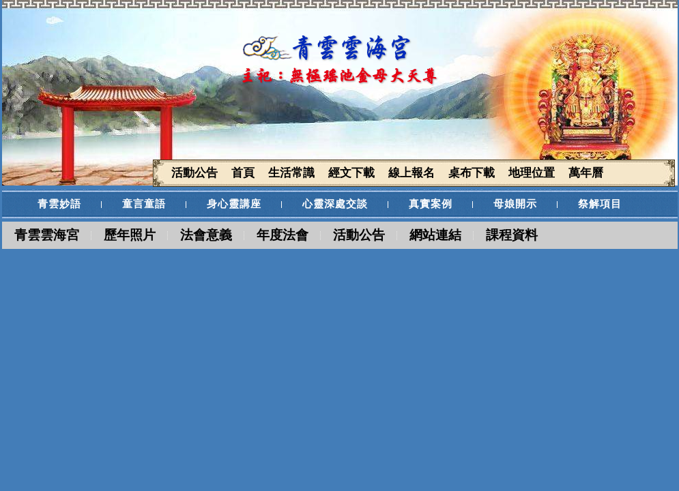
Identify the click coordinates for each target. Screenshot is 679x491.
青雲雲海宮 (46, 235)
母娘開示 (515, 203)
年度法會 (282, 235)
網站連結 (435, 235)
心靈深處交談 (335, 203)
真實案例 (430, 203)
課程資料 (512, 235)
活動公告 (359, 235)
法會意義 (206, 235)
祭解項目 (600, 203)
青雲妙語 (59, 203)
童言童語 (144, 203)
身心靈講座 (234, 203)
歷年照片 (130, 235)
